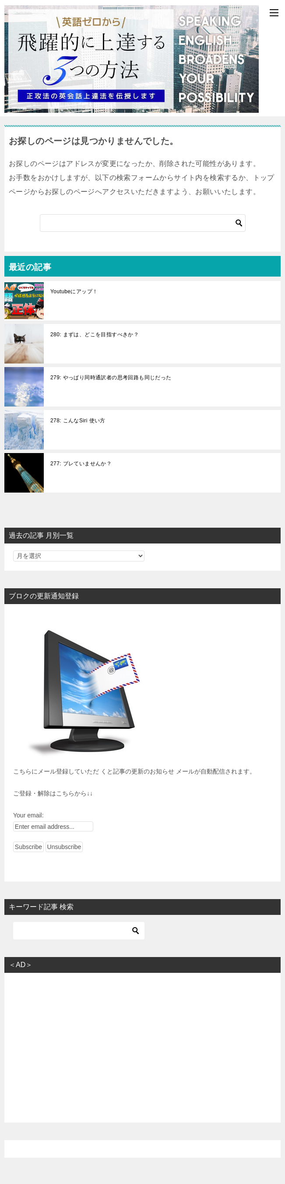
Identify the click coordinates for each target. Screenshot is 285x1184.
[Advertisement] (142, 1041)
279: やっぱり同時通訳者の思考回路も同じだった (111, 377)
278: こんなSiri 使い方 (78, 420)
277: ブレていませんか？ (81, 464)
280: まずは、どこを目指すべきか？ (94, 334)
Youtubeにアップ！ (74, 291)
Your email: (28, 815)
